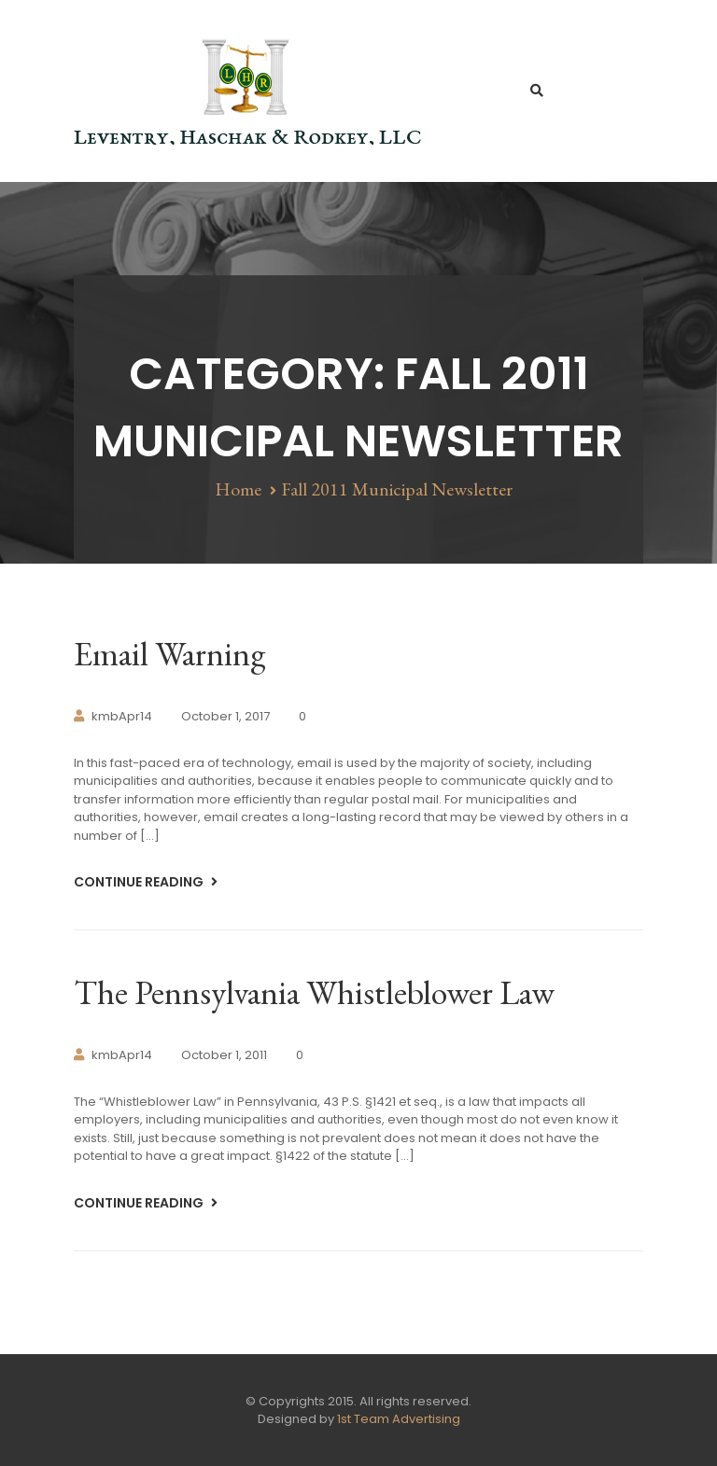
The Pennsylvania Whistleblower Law (314, 992)
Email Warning (169, 654)
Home (238, 489)
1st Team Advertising (398, 1419)
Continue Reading (140, 882)
